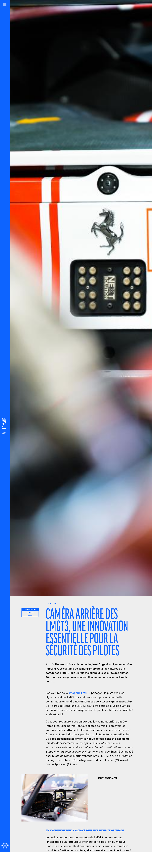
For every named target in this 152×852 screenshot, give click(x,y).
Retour (51, 603)
